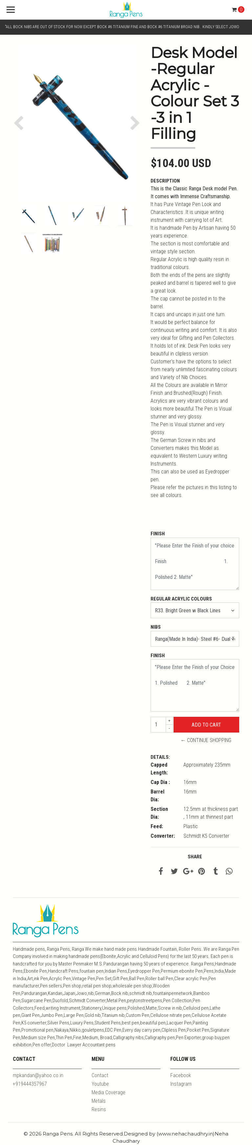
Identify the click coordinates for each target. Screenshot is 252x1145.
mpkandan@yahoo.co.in (38, 1075)
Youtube (100, 1084)
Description (165, 181)
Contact (100, 1075)
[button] (20, 123)
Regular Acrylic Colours (181, 599)
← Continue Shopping (205, 740)
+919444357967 (30, 1084)
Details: (160, 757)
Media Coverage (108, 1092)
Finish (158, 534)
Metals (99, 1101)
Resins (99, 1109)
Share (195, 857)
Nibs (156, 627)
